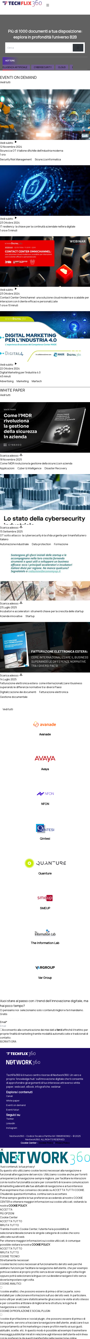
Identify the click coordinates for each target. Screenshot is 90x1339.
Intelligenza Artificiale (18, 67)
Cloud (67, 67)
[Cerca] (78, 48)
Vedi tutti (5, 82)
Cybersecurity (47, 67)
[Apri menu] (48, 5)
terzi (59, 1030)
